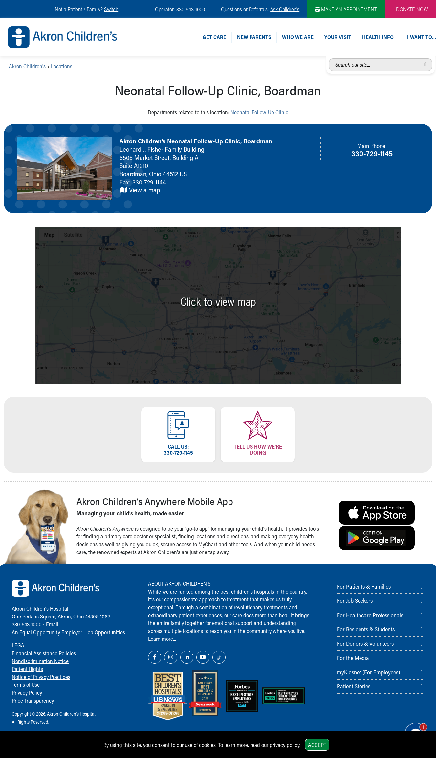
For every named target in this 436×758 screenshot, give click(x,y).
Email (52, 624)
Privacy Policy (27, 692)
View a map (140, 190)
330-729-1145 (372, 153)
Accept (317, 744)
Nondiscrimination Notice (40, 661)
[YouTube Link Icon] (202, 657)
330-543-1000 (27, 624)
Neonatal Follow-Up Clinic (259, 112)
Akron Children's (27, 66)
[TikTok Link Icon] (219, 657)
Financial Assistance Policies (44, 653)
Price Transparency (33, 700)
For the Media (353, 657)
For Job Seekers (355, 600)
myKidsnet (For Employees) (368, 672)
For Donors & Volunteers (365, 643)
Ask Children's (284, 9)
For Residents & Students (366, 629)
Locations (61, 66)
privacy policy (284, 744)
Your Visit (337, 36)
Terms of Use (26, 684)
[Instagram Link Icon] (170, 657)
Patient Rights (27, 668)
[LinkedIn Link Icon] (186, 657)
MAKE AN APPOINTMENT (346, 9)
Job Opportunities (105, 632)
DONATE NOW (410, 9)
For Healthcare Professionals (370, 614)
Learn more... (162, 638)
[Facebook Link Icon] (154, 657)
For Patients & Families (364, 586)
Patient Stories (353, 686)
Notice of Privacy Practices (41, 676)
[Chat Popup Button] (412, 729)
